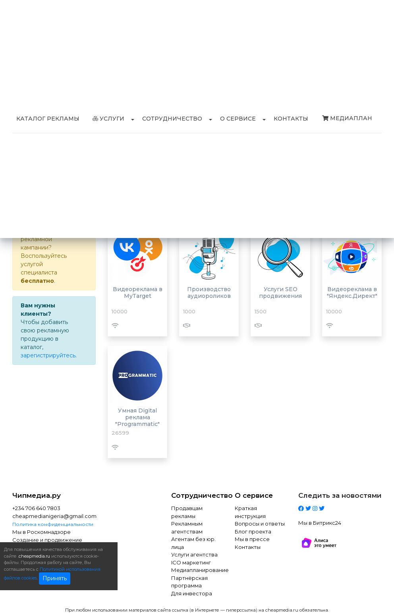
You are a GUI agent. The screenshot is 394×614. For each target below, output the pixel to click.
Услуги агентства (194, 554)
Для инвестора (191, 593)
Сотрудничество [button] (172, 118)
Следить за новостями (340, 495)
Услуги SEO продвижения (280, 292)
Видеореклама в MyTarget (137, 292)
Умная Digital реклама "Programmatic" (137, 417)
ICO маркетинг (191, 562)
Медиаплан (347, 118)
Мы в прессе (252, 539)
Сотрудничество (197, 495)
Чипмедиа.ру (36, 495)
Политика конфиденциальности (52, 524)
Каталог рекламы (47, 118)
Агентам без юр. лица (193, 543)
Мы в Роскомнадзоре (41, 532)
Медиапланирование (197, 570)
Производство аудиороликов (209, 292)
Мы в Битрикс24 (319, 523)
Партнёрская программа (189, 582)
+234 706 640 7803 (36, 508)
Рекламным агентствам (187, 527)
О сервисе (254, 495)
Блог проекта (253, 531)
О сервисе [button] (238, 118)
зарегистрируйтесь (48, 355)
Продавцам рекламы (187, 512)
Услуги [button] (108, 118)
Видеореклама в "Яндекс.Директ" (352, 292)
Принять (54, 578)
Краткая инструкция (250, 512)
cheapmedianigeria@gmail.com (54, 516)
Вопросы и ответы (260, 523)
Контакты (291, 118)
